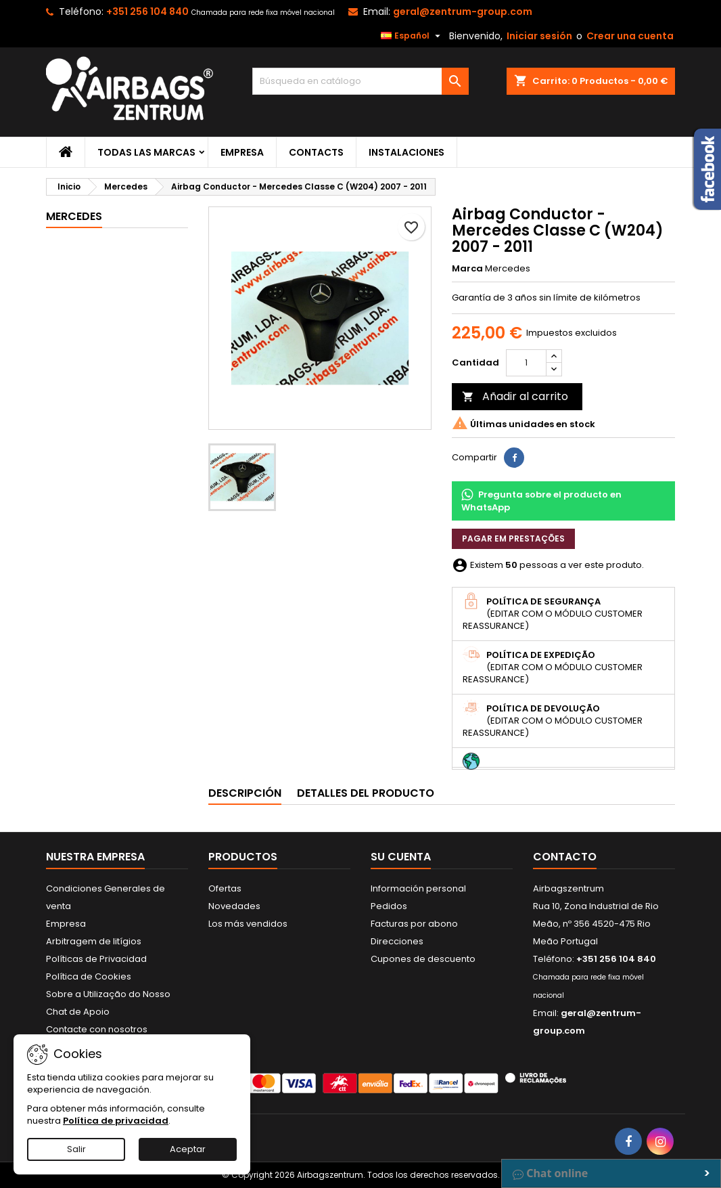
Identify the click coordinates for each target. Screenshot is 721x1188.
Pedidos (389, 906)
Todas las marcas (146, 152)
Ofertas (224, 888)
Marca (467, 269)
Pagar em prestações (513, 538)
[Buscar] (360, 81)
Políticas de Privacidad (96, 958)
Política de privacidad (115, 1120)
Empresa (242, 152)
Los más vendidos (247, 923)
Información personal (418, 888)
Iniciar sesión (539, 36)
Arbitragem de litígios (93, 941)
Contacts (316, 152)
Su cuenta (401, 856)
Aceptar (188, 1149)
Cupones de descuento (423, 958)
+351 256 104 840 (147, 11)
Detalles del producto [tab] (365, 793)
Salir (76, 1149)
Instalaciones (406, 152)
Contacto (565, 856)
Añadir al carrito (515, 396)
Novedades (234, 906)
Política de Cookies (88, 976)
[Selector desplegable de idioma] (412, 35)
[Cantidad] (526, 362)
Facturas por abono (414, 923)
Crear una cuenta (630, 36)
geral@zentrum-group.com (462, 11)
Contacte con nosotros (96, 1029)
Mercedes (74, 216)
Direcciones (397, 941)
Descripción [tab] (244, 793)
